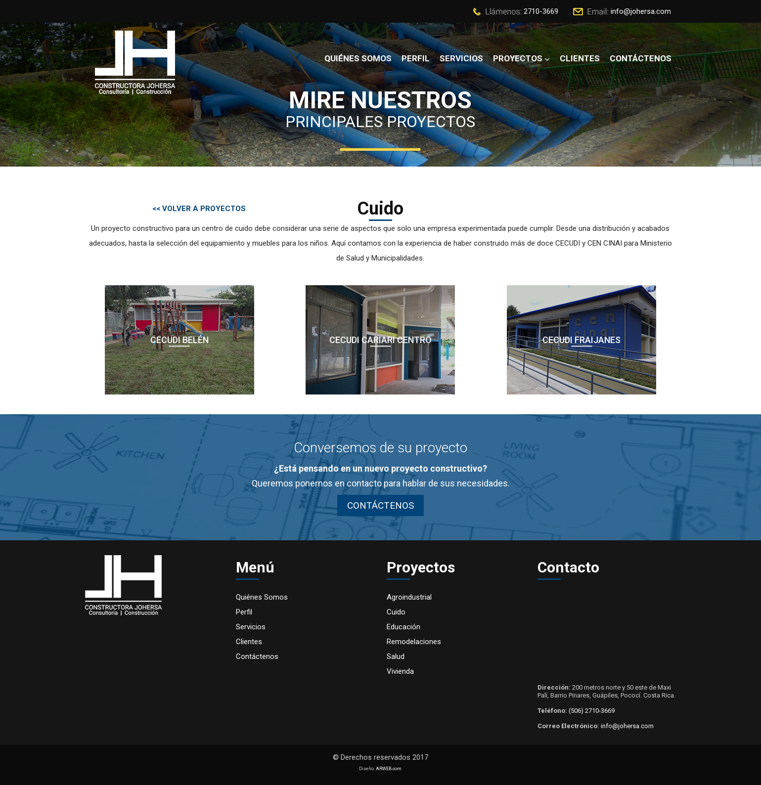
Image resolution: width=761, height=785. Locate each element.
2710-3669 (541, 11)
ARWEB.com (389, 768)
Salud (395, 656)
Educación (403, 626)
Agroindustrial (409, 597)
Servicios (251, 626)
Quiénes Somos (262, 597)
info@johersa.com (641, 11)
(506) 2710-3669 (592, 710)
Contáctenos (257, 656)
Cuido (396, 612)
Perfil (244, 612)
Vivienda (400, 671)
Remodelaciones (414, 641)
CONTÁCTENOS (380, 505)
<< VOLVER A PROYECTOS (199, 208)
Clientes (249, 641)
